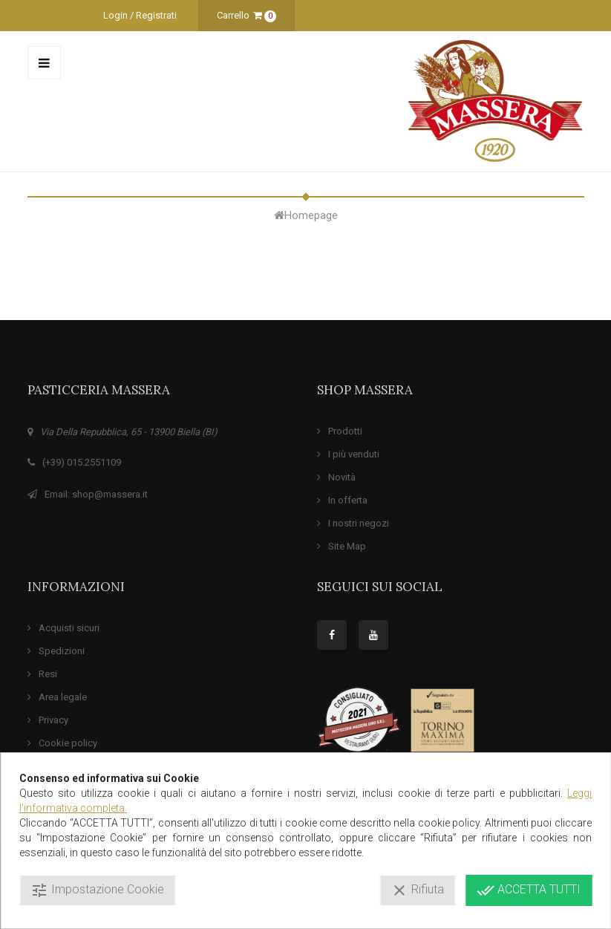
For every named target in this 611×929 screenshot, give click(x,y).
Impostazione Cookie (97, 890)
